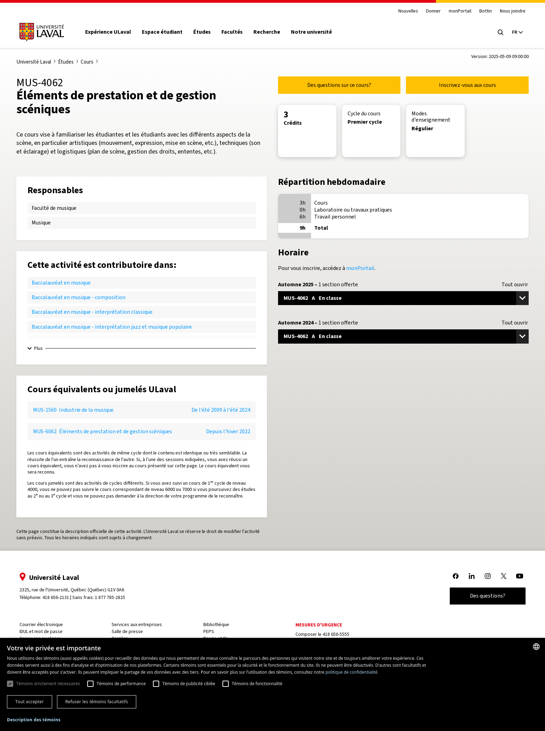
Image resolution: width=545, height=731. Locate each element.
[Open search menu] (497, 32)
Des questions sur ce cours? (339, 85)
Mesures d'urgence (318, 625)
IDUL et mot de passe (44, 631)
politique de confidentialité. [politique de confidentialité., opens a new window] (352, 672)
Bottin (482, 11)
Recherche (270, 31)
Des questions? (484, 595)
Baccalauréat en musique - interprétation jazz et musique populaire (112, 326)
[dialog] (272, 684)
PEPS (209, 631)
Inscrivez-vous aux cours (467, 85)
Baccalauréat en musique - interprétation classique (92, 311)
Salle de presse (129, 631)
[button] (33, 720)
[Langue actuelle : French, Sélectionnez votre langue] (513, 32)
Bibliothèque (217, 624)
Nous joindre (509, 11)
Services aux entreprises (139, 624)
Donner (429, 11)
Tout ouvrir (515, 284)
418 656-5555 (335, 634)
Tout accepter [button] (29, 702)
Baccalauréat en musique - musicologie (78, 341)
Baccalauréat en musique (61, 282)
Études (205, 31)
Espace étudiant (165, 31)
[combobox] (536, 646)
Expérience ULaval (112, 31)
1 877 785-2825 (114, 597)
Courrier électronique (44, 624)
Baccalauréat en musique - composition (78, 297)
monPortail (456, 11)
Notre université (315, 31)
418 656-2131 (59, 597)
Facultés (235, 31)
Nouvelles (404, 11)
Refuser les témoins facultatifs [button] (96, 702)
